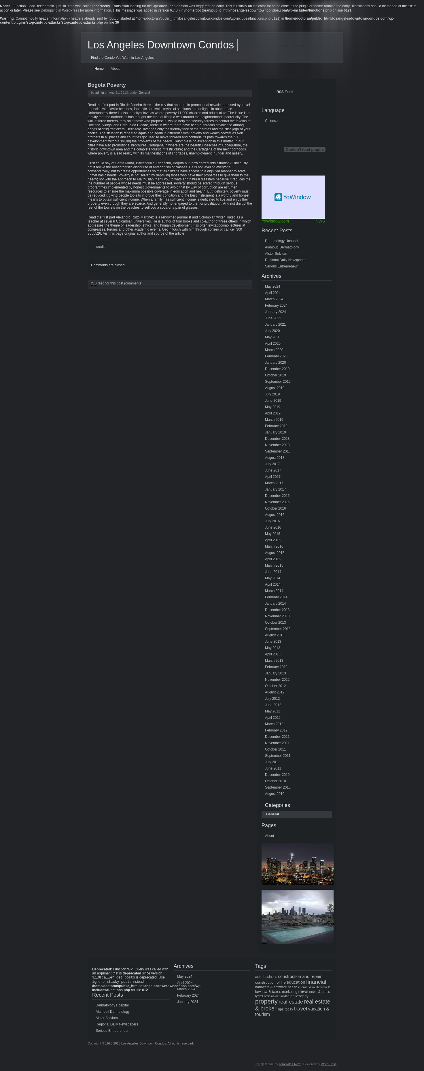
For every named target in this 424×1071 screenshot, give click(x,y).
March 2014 (274, 591)
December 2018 (277, 439)
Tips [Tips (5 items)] (280, 1010)
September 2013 (278, 629)
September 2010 (278, 788)
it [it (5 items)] (329, 988)
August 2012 (274, 693)
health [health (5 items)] (292, 988)
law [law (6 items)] (258, 992)
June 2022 (273, 319)
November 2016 (277, 503)
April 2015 (273, 560)
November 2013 (277, 617)
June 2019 (273, 401)
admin (99, 93)
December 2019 (277, 369)
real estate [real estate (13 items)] (291, 1002)
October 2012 (275, 687)
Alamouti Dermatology (282, 248)
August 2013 (274, 636)
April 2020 (273, 344)
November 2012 (277, 680)
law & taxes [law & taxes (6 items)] (271, 992)
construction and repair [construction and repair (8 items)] (299, 977)
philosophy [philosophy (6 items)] (299, 996)
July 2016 (272, 522)
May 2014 (272, 579)
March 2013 (274, 661)
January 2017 (275, 490)
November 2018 (277, 446)
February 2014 (276, 598)
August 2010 (274, 794)
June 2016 (273, 528)
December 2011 (277, 737)
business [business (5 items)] (270, 977)
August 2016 (274, 515)
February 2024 (276, 306)
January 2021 (275, 325)
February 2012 (276, 731)
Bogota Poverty (107, 85)
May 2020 (272, 338)
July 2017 (272, 465)
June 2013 (273, 642)
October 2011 (275, 750)
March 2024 (274, 300)
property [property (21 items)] (266, 1002)
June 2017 (273, 471)
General (144, 93)
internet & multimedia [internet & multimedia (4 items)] (312, 987)
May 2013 (272, 648)
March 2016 (274, 547)
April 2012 (273, 718)
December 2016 (277, 496)
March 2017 (274, 484)
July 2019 (272, 395)
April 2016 (273, 541)
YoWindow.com (275, 221)
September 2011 (278, 756)
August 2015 (274, 553)
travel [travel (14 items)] (300, 1009)
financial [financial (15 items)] (316, 982)
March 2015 (274, 566)
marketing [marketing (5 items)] (289, 992)
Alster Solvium (276, 254)
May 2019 (272, 408)
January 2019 (275, 433)
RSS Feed (285, 92)
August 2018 (274, 458)
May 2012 (272, 712)
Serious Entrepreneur (281, 267)
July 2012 (272, 699)
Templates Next (290, 1066)
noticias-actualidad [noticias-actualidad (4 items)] (276, 996)
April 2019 (273, 414)
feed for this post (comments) (116, 284)
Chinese (271, 121)
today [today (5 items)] (289, 1010)
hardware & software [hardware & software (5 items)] (271, 988)
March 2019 (274, 420)
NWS (320, 221)
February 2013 (276, 667)
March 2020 (274, 350)
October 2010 (275, 782)
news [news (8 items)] (303, 992)
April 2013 (273, 655)
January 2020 (275, 363)
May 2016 (272, 534)
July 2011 (272, 763)
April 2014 (273, 585)
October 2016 (275, 509)
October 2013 (275, 623)
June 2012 (273, 706)
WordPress (328, 1066)
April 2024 (273, 293)
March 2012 (274, 725)
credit (100, 247)
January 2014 (275, 604)
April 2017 (273, 477)
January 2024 (275, 312)
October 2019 (275, 376)
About (115, 69)
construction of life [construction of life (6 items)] (270, 983)
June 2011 (273, 769)
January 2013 (275, 674)
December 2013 (277, 610)
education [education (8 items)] (296, 983)
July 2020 (272, 331)
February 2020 (276, 357)
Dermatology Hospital (281, 242)
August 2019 (274, 388)
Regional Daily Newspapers (286, 261)
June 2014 (273, 572)
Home (99, 69)
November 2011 (277, 744)
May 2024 (272, 287)
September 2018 (278, 452)
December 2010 (277, 775)
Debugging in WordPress (60, 11)
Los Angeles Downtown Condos (161, 45)
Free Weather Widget (293, 197)
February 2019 (276, 427)
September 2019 (278, 382)
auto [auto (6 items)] (259, 977)
